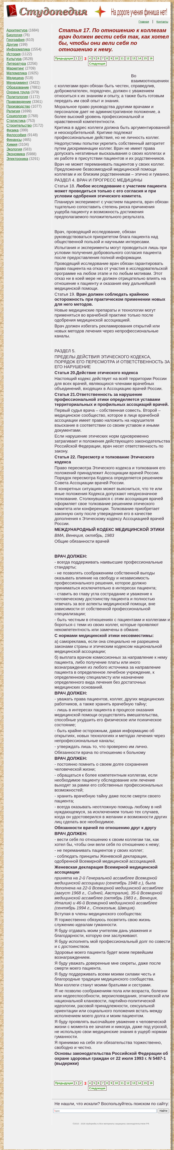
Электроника (17, 159)
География (16, 40)
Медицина (15, 78)
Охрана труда (18, 92)
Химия (12, 144)
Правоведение (19, 102)
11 (122, 58)
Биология (14, 35)
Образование (18, 87)
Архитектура (17, 30)
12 (127, 58)
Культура (14, 59)
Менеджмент (17, 83)
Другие (12, 44)
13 (133, 58)
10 (116, 58)
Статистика (16, 121)
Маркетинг (15, 68)
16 (151, 58)
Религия (13, 111)
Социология (17, 116)
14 (139, 58)
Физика (13, 130)
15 (145, 58)
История (14, 54)
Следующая (97, 63)
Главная (144, 21)
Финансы (14, 140)
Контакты (162, 21)
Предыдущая (64, 58)
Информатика (18, 49)
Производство (18, 106)
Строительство (19, 125)
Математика (17, 73)
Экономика (16, 154)
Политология (17, 97)
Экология (14, 149)
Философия (16, 135)
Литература (16, 63)
